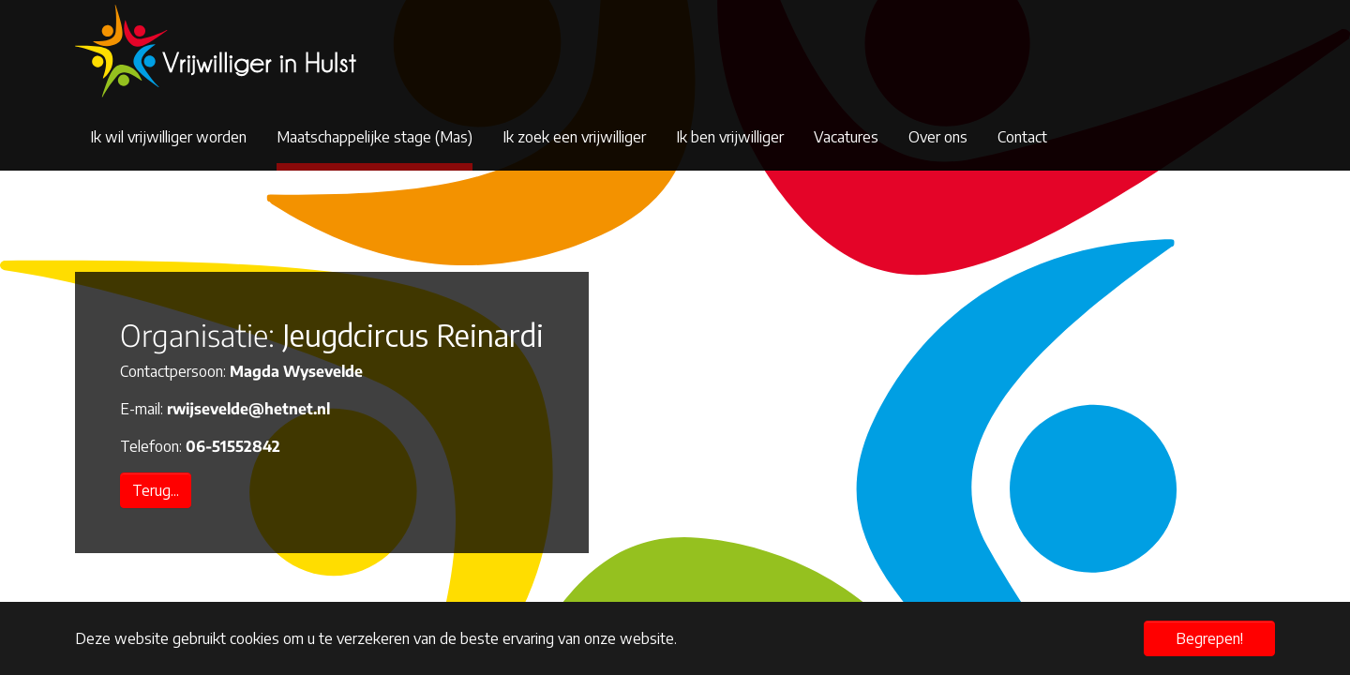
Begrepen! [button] (1209, 638)
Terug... (155, 490)
